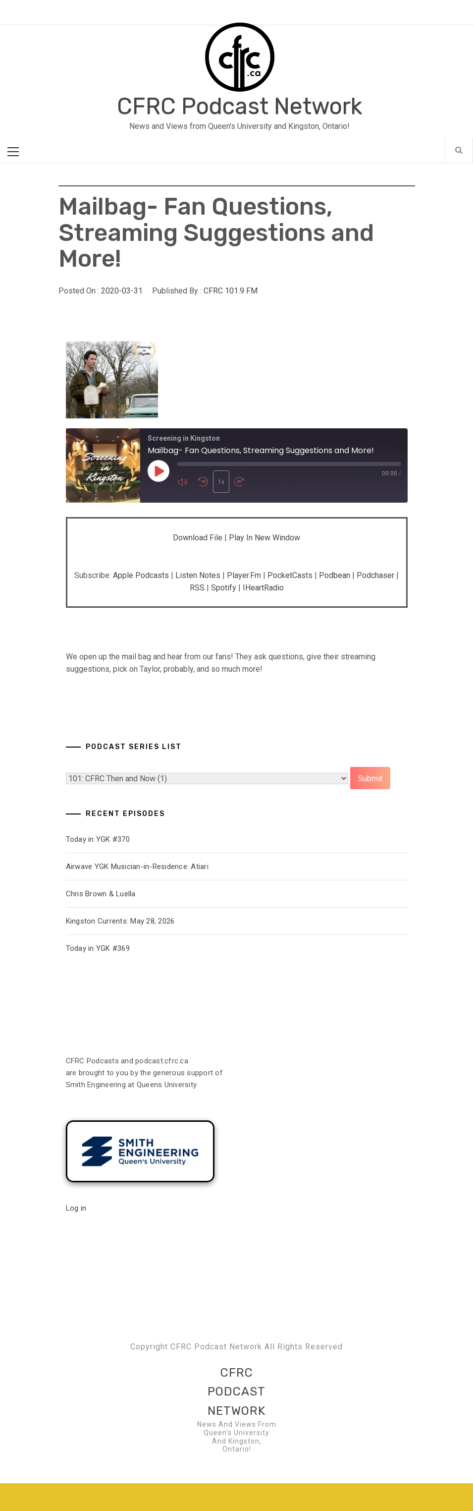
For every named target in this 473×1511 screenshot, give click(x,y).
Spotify (223, 587)
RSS (197, 587)
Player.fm (244, 575)
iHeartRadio (263, 587)
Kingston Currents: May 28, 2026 (120, 921)
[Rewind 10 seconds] (203, 481)
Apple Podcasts (141, 575)
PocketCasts (290, 575)
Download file (197, 537)
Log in (76, 1208)
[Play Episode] (158, 471)
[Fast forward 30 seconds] (242, 481)
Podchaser (375, 575)
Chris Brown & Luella (101, 893)
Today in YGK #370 (98, 839)
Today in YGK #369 (98, 948)
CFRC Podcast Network (239, 106)
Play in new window (264, 537)
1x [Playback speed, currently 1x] (221, 481)
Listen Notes (197, 575)
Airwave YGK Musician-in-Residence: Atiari (137, 866)
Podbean (334, 575)
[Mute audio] (185, 481)
